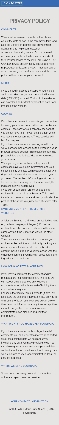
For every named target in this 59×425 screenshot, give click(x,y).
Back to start (12, 3)
